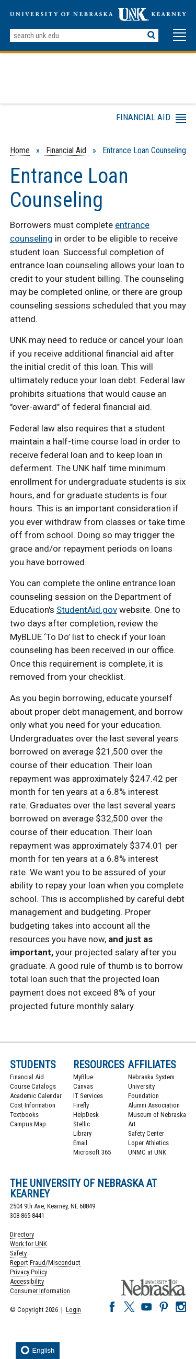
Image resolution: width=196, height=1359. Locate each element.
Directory (22, 1234)
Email (80, 1143)
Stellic (81, 1124)
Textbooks (24, 1114)
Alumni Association (154, 1105)
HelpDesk (86, 1114)
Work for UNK (28, 1244)
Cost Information (32, 1105)
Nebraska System (151, 1077)
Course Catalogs (33, 1086)
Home (20, 150)
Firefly (81, 1105)
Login (73, 1310)
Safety (18, 1253)
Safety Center (146, 1133)
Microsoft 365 (92, 1152)
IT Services (88, 1096)
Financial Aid (66, 150)
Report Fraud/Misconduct (45, 1262)
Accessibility (27, 1281)
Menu (92, 120)
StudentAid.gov (86, 609)
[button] (179, 40)
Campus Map (28, 1124)
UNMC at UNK (147, 1152)
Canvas (83, 1086)
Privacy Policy (28, 1272)
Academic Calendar (36, 1096)
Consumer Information (40, 1291)
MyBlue (83, 1077)
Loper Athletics (148, 1143)
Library (82, 1133)
